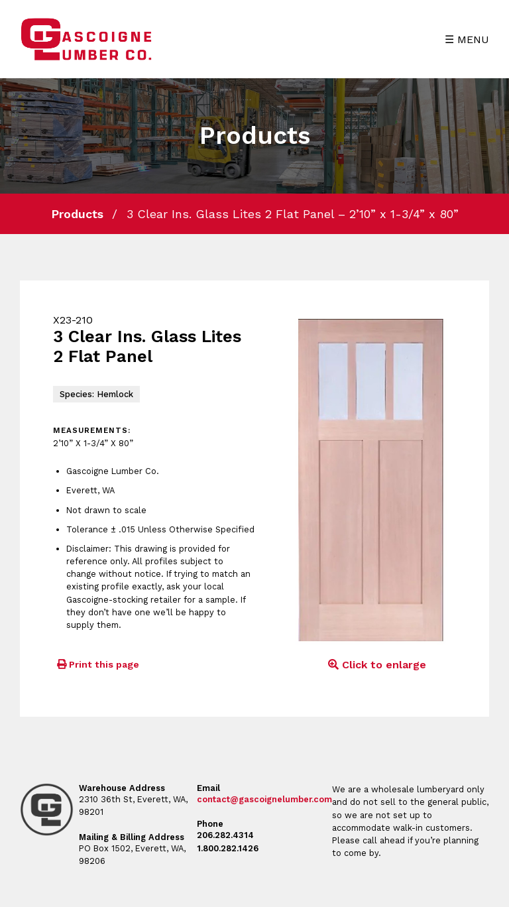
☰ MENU (467, 39)
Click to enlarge (375, 664)
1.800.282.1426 (227, 848)
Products (77, 214)
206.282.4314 (225, 835)
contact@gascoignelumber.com (264, 799)
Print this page (96, 664)
